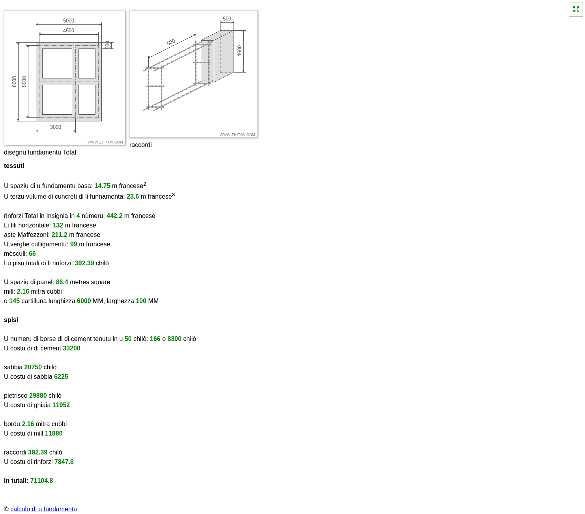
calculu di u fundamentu (43, 509)
